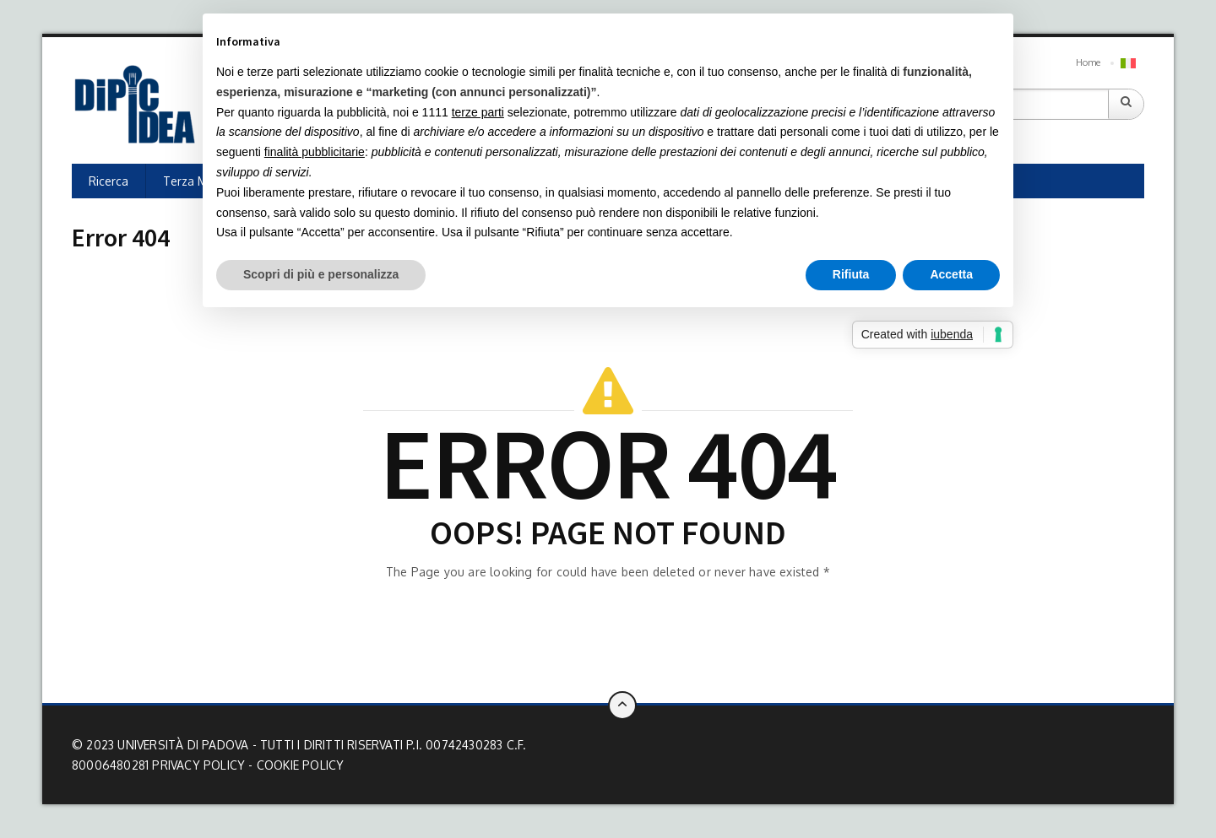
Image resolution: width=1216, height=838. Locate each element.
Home (1088, 62)
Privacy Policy (198, 765)
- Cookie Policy (296, 765)
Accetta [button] (951, 274)
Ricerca (108, 181)
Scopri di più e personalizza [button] (321, 274)
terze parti (478, 112)
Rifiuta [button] (851, 274)
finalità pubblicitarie (314, 152)
